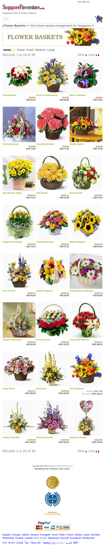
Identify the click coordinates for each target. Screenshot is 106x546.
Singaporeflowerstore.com (60, 466)
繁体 (84, 2)
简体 (79, 2)
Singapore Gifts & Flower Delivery (19, 13)
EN (88, 2)
